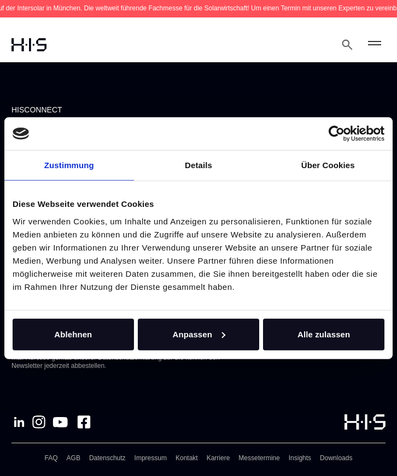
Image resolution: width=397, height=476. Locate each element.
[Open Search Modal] (347, 45)
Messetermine (258, 458)
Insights (300, 458)
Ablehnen (73, 333)
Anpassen (198, 333)
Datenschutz (107, 458)
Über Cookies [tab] (328, 165)
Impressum (151, 458)
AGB (73, 458)
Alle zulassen (323, 333)
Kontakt (187, 458)
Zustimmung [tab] (69, 165)
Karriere (218, 458)
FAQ (51, 458)
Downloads (336, 458)
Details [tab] (198, 165)
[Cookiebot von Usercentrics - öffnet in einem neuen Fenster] (336, 134)
